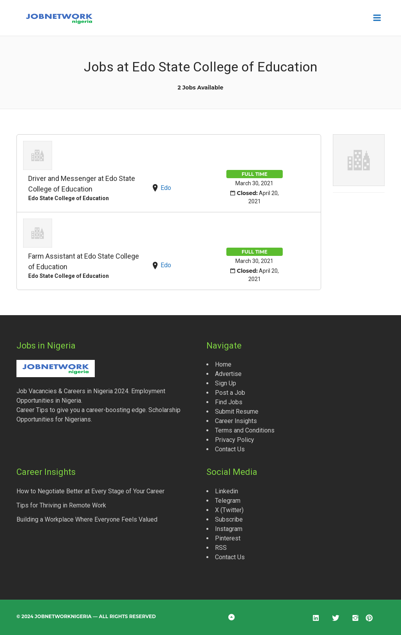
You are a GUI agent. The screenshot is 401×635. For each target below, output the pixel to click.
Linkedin (226, 491)
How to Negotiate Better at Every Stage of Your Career (90, 491)
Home (223, 364)
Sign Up (225, 383)
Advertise (228, 374)
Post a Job (230, 392)
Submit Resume (236, 411)
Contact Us (230, 449)
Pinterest (227, 538)
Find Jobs (228, 402)
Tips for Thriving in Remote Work (61, 505)
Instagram (228, 529)
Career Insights (236, 421)
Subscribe (229, 519)
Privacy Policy (234, 439)
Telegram (227, 500)
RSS (221, 547)
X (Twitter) (229, 510)
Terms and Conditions (245, 430)
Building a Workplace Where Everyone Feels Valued (86, 519)
